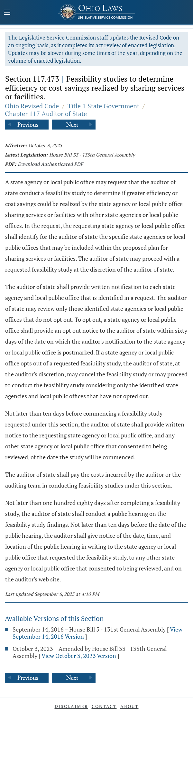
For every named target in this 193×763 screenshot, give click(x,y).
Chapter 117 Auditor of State (46, 113)
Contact (104, 706)
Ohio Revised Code (32, 106)
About (129, 706)
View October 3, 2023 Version (78, 656)
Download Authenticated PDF (50, 164)
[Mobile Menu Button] (7, 13)
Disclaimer (71, 706)
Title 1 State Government (103, 106)
